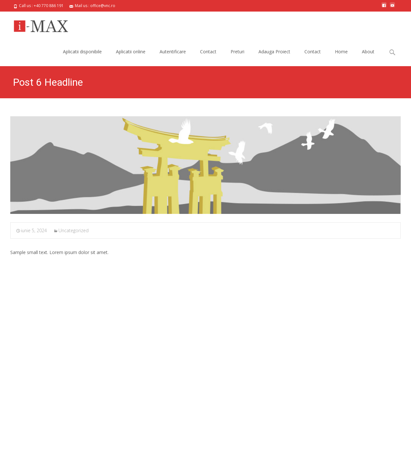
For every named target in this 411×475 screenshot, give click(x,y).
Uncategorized (73, 230)
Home (341, 51)
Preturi (237, 51)
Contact (208, 51)
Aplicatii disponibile (82, 51)
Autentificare (173, 51)
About (368, 51)
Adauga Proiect (274, 51)
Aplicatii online (130, 51)
